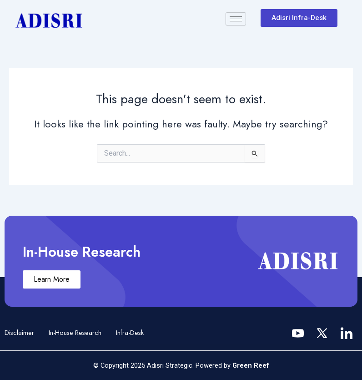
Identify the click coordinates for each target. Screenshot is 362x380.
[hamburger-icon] (236, 18)
